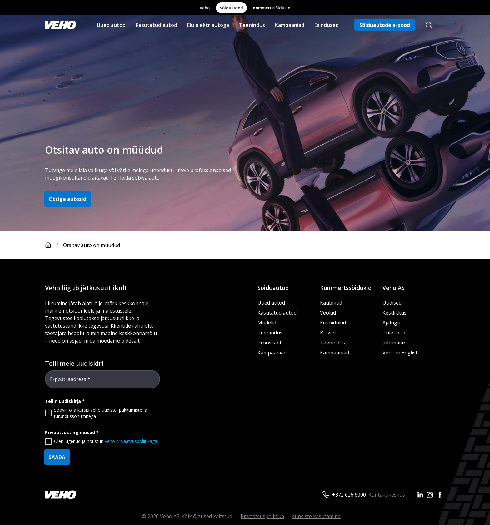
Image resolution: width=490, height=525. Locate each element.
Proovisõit (270, 342)
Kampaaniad (289, 25)
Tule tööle (394, 332)
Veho (205, 8)
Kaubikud (331, 302)
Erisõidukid (333, 322)
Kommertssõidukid (272, 8)
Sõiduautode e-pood (384, 25)
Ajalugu (391, 322)
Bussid (328, 332)
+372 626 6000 (349, 494)
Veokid (328, 312)
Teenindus (252, 25)
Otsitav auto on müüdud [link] (91, 245)
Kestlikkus (394, 312)
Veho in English (400, 352)
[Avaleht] (54, 245)
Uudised (392, 302)
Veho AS (393, 287)
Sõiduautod (231, 8)
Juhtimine (394, 342)
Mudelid (267, 322)
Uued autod (111, 25)
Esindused (326, 25)
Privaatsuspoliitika (262, 516)
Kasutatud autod (156, 25)
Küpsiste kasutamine (316, 516)
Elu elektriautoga (208, 25)
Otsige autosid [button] (67, 199)
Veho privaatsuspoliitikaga (131, 441)
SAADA (57, 457)
